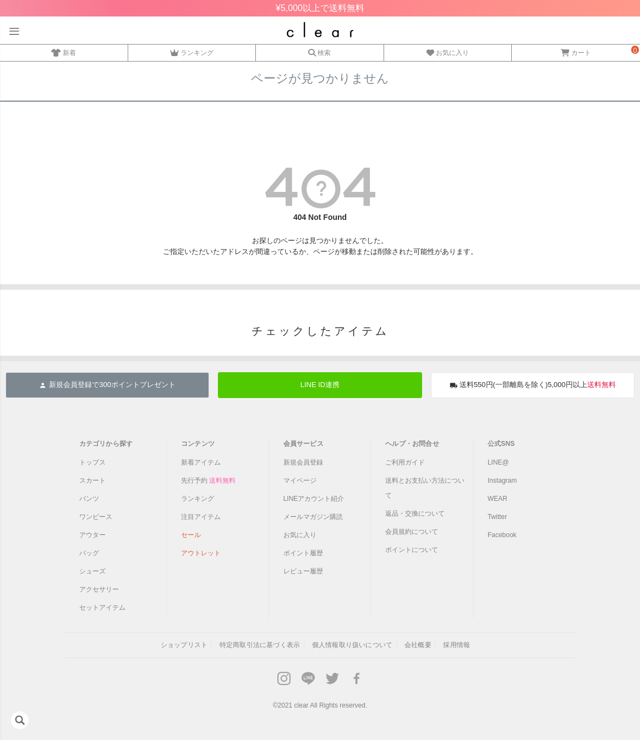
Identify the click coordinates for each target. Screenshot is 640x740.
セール (191, 535)
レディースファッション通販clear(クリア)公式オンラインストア (320, 29)
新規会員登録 (303, 462)
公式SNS (501, 444)
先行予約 (208, 480)
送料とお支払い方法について (424, 488)
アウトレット (201, 553)
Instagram (502, 480)
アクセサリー (99, 589)
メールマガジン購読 (313, 517)
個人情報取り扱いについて (352, 645)
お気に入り (447, 51)
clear (301, 705)
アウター (92, 535)
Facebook (502, 535)
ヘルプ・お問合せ (412, 444)
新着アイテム (201, 462)
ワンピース (95, 517)
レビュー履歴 (303, 571)
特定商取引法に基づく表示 (260, 645)
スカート (92, 480)
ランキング (192, 51)
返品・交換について (415, 513)
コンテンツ (198, 444)
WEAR (497, 498)
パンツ (89, 498)
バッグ (89, 553)
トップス (92, 462)
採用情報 (456, 645)
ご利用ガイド (405, 462)
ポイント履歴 (303, 553)
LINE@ (498, 462)
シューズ (92, 571)
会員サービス (303, 444)
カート (576, 51)
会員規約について (411, 531)
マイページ (299, 480)
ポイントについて (411, 550)
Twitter (497, 517)
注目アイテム (201, 517)
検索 (319, 51)
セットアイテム (102, 607)
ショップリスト (184, 645)
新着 (63, 51)
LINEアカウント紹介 (313, 498)
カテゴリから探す (106, 444)
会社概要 (417, 645)
